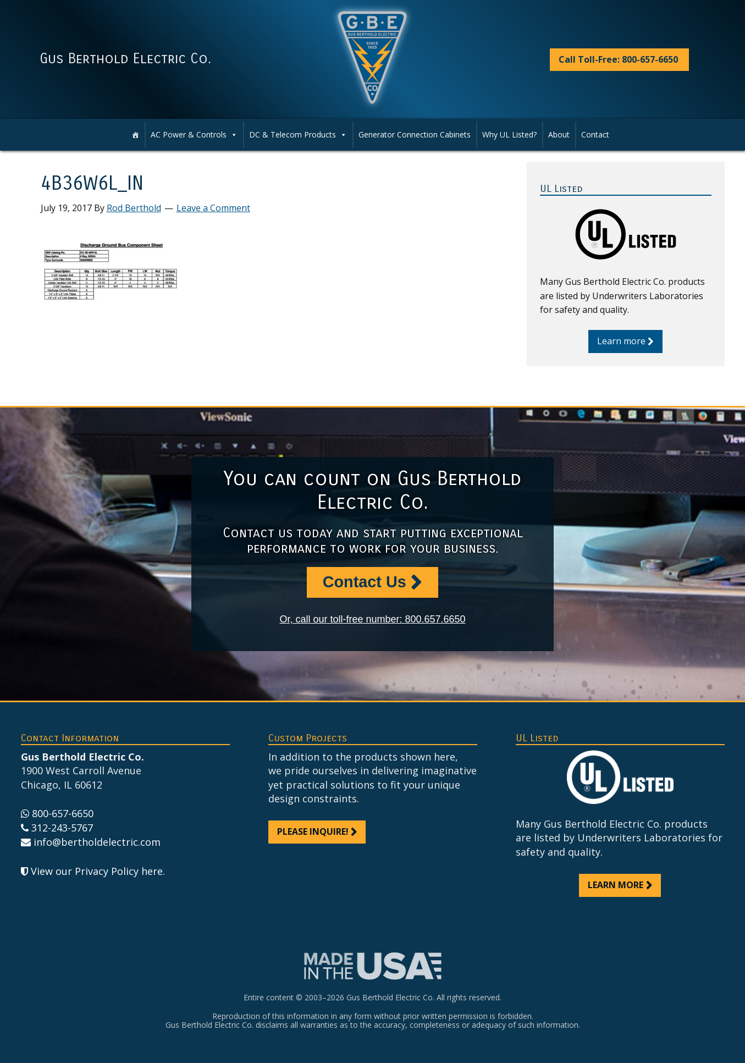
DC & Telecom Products (292, 134)
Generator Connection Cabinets (414, 134)
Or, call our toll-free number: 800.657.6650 (372, 619)
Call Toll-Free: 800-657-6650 (618, 59)
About (559, 134)
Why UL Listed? (509, 134)
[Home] (135, 135)
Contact (595, 134)
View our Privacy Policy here (97, 871)
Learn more (621, 341)
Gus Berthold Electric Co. (125, 59)
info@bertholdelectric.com (97, 842)
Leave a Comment (213, 208)
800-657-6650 (62, 813)
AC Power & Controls (189, 134)
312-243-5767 (62, 827)
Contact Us (364, 582)
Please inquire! (313, 831)
